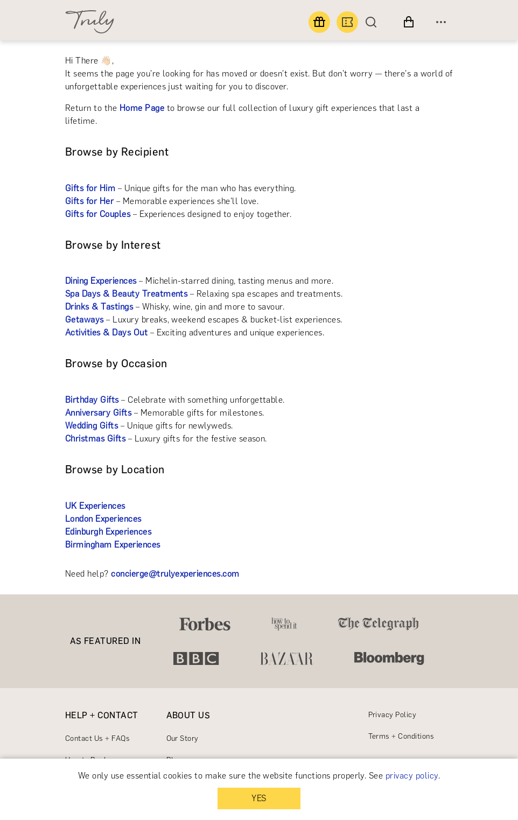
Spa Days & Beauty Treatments (126, 294)
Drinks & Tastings (99, 307)
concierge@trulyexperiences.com (175, 574)
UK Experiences (95, 506)
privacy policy (412, 775)
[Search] (374, 22)
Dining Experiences (101, 281)
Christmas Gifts (95, 438)
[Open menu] (441, 22)
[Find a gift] (319, 22)
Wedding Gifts (91, 425)
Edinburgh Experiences (108, 532)
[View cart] (408, 22)
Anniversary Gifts (98, 413)
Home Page (142, 108)
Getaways (84, 319)
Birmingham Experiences (112, 544)
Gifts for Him (90, 188)
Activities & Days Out (106, 332)
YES (258, 798)
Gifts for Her (89, 201)
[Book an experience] (347, 22)
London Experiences (103, 519)
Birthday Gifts (92, 400)
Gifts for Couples (97, 214)
